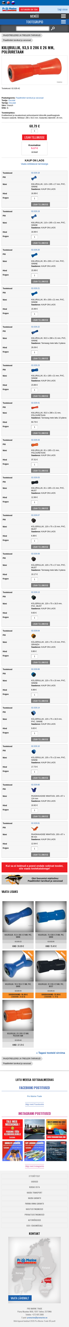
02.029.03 (35, 477)
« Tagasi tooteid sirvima (50, 1053)
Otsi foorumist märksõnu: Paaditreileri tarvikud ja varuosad (45, 879)
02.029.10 (35, 746)
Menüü (34, 16)
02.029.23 (35, 365)
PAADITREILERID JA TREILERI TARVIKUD (21, 35)
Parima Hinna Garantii (34, 1203)
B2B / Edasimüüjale (35, 1225)
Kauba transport (34, 1192)
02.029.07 (35, 515)
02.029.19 (35, 211)
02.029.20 (35, 250)
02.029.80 (35, 785)
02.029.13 (35, 592)
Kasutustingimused (34, 1209)
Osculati (11, 100)
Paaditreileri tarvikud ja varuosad (17, 40)
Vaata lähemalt (20, 1298)
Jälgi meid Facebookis (34, 1104)
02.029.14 (35, 708)
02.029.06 (35, 669)
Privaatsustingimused (34, 1214)
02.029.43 (35, 440)
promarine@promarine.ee (37, 1317)
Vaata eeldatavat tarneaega (34, 164)
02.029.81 (35, 823)
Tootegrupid (34, 21)
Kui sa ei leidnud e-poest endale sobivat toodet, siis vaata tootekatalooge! (34, 867)
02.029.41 (35, 403)
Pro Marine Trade (34, 1096)
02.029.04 (35, 631)
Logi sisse (62, 9)
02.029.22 (35, 327)
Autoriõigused (34, 1220)
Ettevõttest (34, 1176)
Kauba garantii (34, 1198)
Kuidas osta (34, 1187)
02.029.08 (35, 554)
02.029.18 (35, 173)
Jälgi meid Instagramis (34, 1166)
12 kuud (34, 152)
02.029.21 (35, 288)
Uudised (34, 1181)
